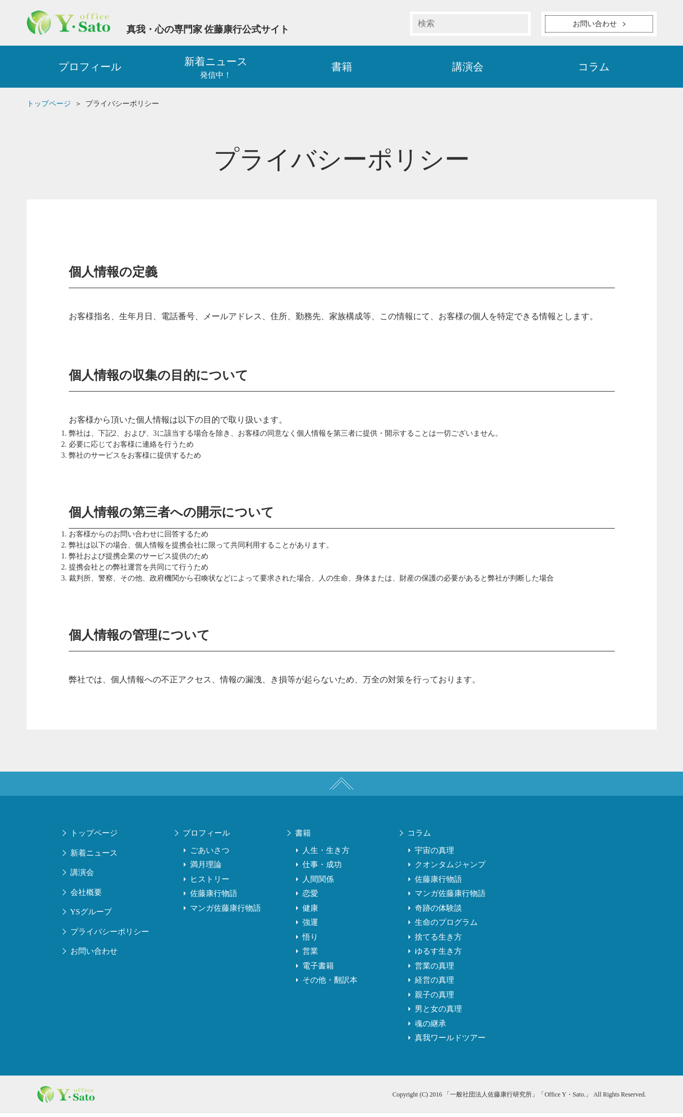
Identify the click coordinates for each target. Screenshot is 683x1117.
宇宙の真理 (434, 854)
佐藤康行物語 (213, 897)
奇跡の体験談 (438, 912)
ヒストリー (209, 883)
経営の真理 (434, 983)
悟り (310, 940)
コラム (594, 68)
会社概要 (86, 896)
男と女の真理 (438, 1012)
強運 (310, 926)
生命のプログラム (446, 926)
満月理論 (206, 868)
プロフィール (89, 68)
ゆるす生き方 (438, 955)
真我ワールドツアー (450, 1041)
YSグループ (91, 915)
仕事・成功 (322, 868)
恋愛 (310, 897)
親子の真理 (434, 998)
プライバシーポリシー (109, 935)
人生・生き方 (326, 854)
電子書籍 (318, 969)
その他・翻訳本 (330, 983)
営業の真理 (434, 969)
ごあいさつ (209, 854)
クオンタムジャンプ (450, 868)
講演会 (468, 68)
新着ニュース (94, 856)
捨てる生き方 (438, 940)
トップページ (94, 837)
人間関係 (318, 883)
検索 (518, 23)
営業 (310, 955)
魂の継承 (430, 1027)
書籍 (341, 68)
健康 (310, 912)
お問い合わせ (94, 955)
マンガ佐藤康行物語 (225, 912)
